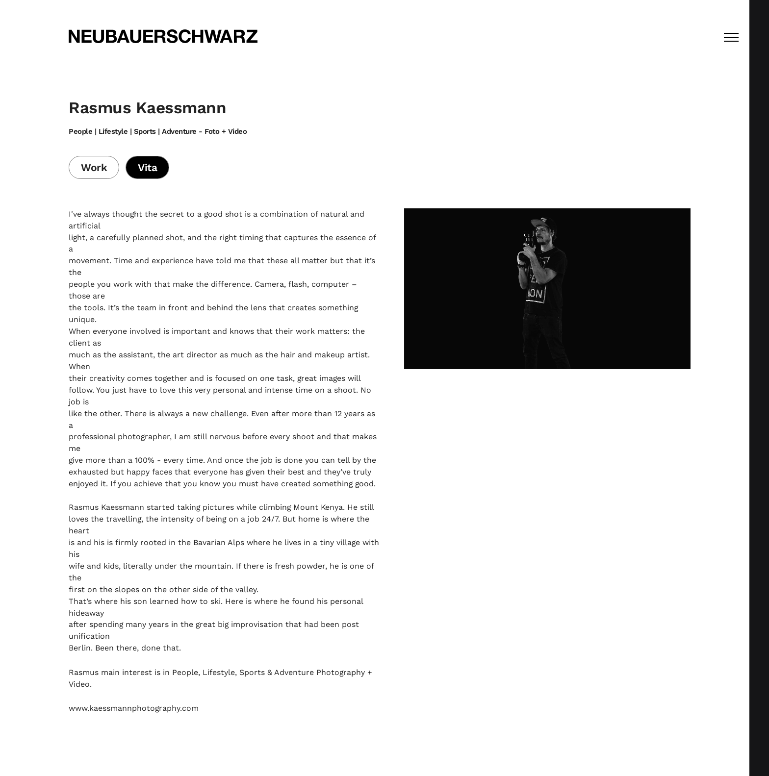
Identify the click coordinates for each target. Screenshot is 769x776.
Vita (147, 167)
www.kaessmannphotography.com (134, 708)
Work (94, 167)
